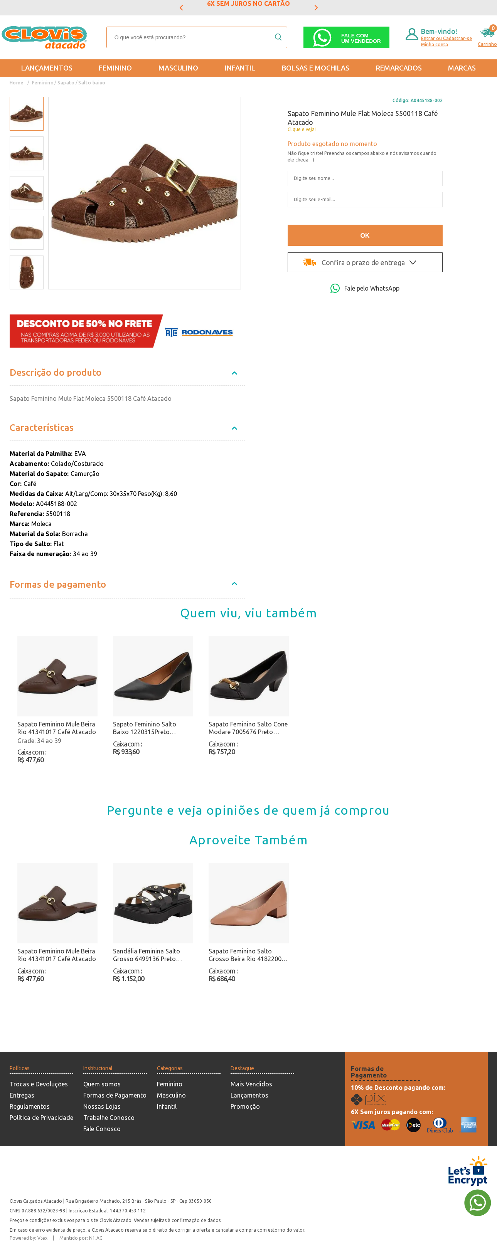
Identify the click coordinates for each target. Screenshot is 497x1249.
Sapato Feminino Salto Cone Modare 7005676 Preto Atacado (248, 728)
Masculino (178, 68)
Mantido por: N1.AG (81, 1238)
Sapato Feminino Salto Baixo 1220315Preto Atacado (144, 728)
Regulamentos (30, 1106)
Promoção (245, 1106)
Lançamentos (46, 68)
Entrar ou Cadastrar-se (446, 38)
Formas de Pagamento (115, 1095)
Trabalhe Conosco (109, 1117)
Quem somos (102, 1084)
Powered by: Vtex (28, 1238)
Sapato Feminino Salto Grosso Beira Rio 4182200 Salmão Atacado (245, 955)
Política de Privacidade (41, 1117)
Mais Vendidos (251, 1084)
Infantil (240, 68)
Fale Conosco (102, 1128)
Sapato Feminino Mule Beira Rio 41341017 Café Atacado (56, 728)
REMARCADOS (399, 68)
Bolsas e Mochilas (315, 68)
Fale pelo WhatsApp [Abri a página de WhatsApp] (364, 288)
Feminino (115, 68)
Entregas (22, 1095)
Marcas (462, 68)
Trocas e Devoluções (39, 1084)
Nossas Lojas (102, 1106)
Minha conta (434, 44)
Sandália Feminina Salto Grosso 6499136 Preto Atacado (146, 955)
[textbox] (196, 37)
